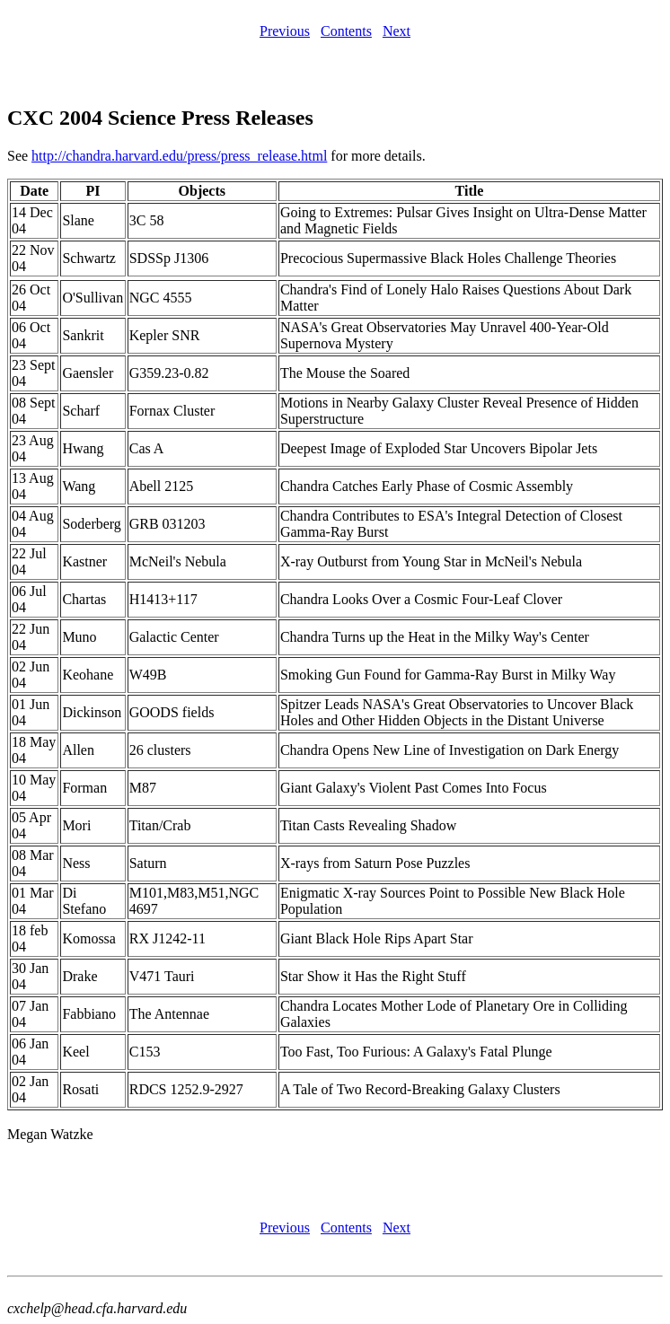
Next (396, 31)
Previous (285, 31)
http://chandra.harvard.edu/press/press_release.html (179, 155)
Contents (346, 31)
